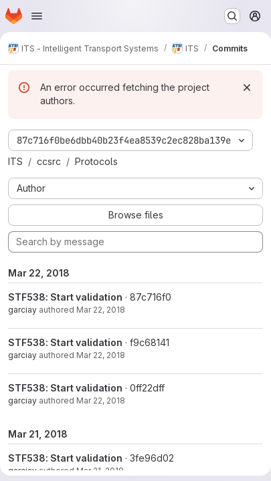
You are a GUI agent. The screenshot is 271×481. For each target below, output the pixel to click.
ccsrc (49, 161)
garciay (22, 310)
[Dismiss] (247, 87)
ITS (15, 161)
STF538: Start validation (65, 297)
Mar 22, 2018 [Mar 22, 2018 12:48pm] (100, 355)
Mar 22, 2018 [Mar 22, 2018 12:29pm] (100, 400)
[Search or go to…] (232, 16)
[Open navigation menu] (37, 16)
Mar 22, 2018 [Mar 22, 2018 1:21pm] (100, 310)
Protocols (96, 161)
